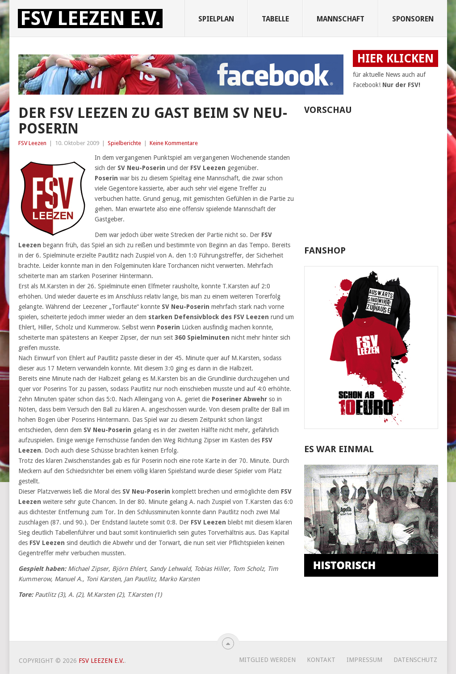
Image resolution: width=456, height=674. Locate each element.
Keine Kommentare (174, 143)
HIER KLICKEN (395, 58)
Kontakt (321, 659)
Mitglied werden (267, 659)
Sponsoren (413, 19)
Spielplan (216, 19)
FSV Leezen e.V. (90, 18)
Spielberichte (124, 143)
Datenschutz (415, 659)
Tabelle (275, 19)
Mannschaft (340, 19)
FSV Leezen (32, 143)
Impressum (364, 659)
